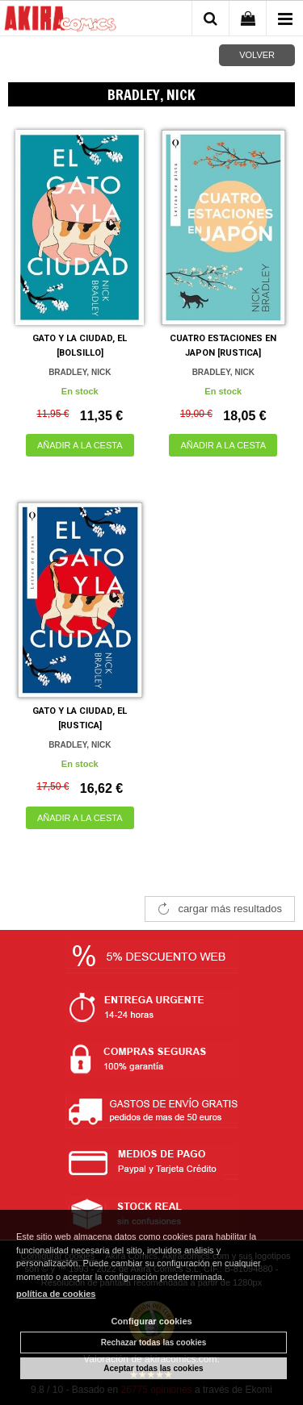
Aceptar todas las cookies (153, 1368)
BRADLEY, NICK (79, 372)
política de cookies (55, 1294)
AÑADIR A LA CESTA (80, 445)
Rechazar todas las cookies (154, 1342)
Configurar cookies (151, 1321)
